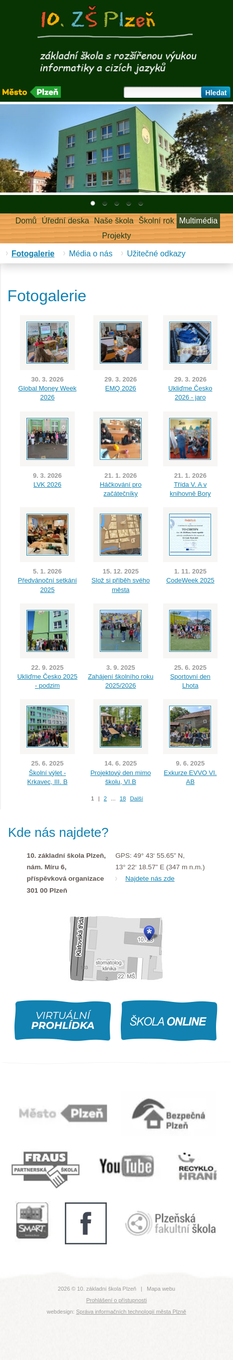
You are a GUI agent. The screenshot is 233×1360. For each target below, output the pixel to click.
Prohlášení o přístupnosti (116, 1300)
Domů (26, 220)
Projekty (116, 235)
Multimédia (198, 220)
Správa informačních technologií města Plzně (131, 1312)
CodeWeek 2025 (190, 580)
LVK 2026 (47, 484)
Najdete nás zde (150, 878)
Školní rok (156, 220)
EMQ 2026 (120, 388)
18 (123, 798)
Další (136, 798)
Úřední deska (65, 220)
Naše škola (114, 220)
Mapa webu (161, 1289)
